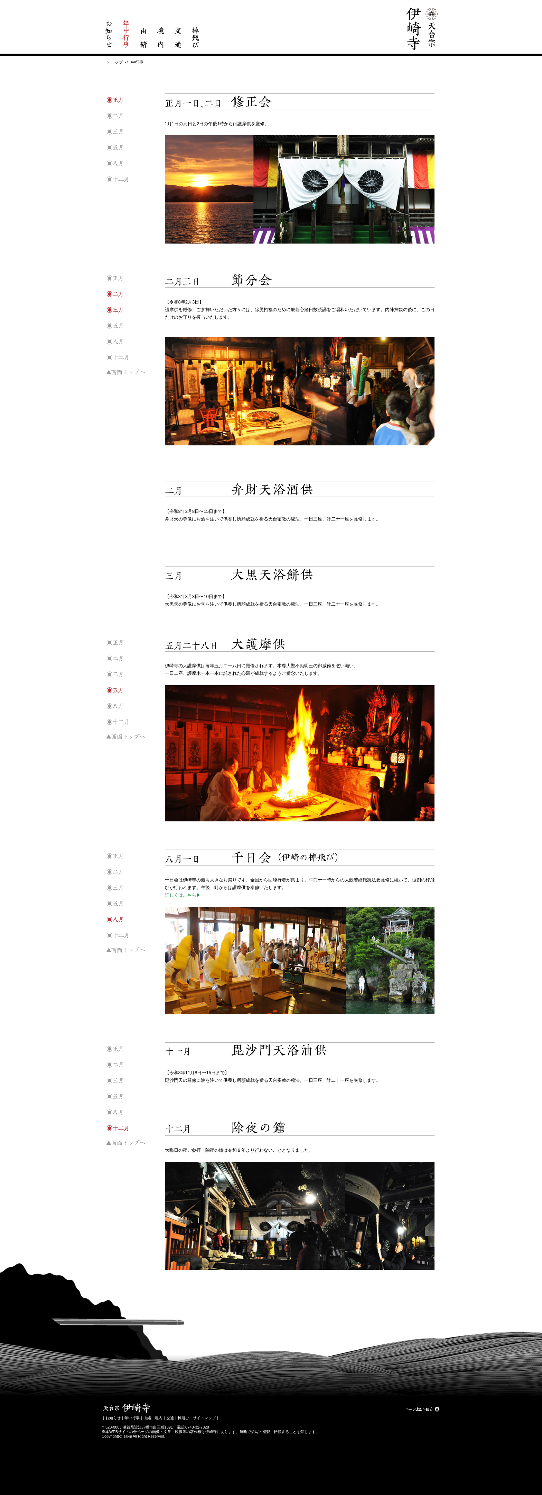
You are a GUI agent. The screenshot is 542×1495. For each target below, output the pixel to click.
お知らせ (113, 1418)
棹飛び (183, 1418)
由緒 (147, 1418)
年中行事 (132, 1418)
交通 (170, 1418)
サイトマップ (204, 1418)
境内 (158, 1418)
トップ (116, 62)
